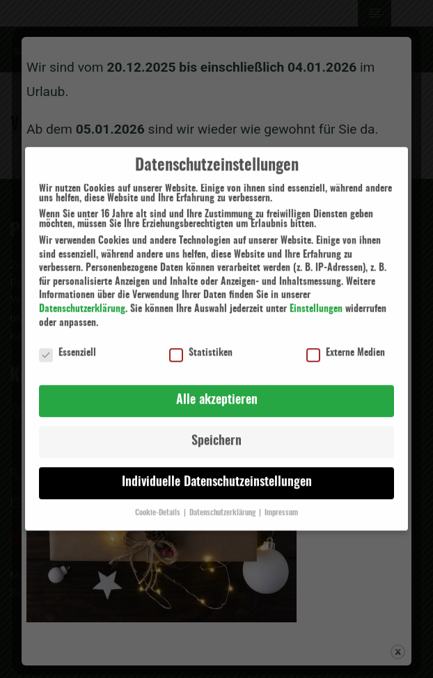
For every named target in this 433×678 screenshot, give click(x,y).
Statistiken (201, 344)
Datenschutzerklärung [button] (223, 503)
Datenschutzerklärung (82, 301)
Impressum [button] (281, 503)
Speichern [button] (216, 433)
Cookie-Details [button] (158, 503)
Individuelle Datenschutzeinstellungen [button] (217, 474)
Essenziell (67, 344)
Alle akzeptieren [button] (217, 392)
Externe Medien (345, 344)
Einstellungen (316, 301)
